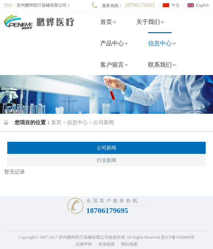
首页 (106, 22)
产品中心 (112, 43)
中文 (175, 5)
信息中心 (160, 43)
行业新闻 (106, 160)
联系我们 (160, 65)
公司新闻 (103, 122)
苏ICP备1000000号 (178, 237)
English (202, 5)
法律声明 (83, 244)
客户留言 (112, 65)
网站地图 (129, 244)
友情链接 (106, 244)
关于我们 (148, 22)
